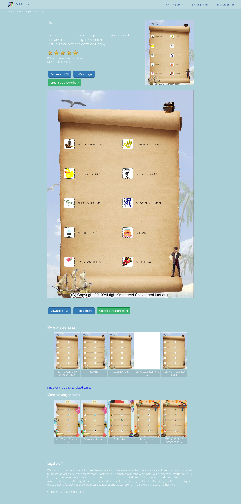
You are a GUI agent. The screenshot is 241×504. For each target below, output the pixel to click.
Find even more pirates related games (69, 387)
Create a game (199, 5)
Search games (174, 5)
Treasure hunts (225, 5)
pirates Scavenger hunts (25, 11)
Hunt (41, 11)
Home (9, 11)
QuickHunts (22, 4)
